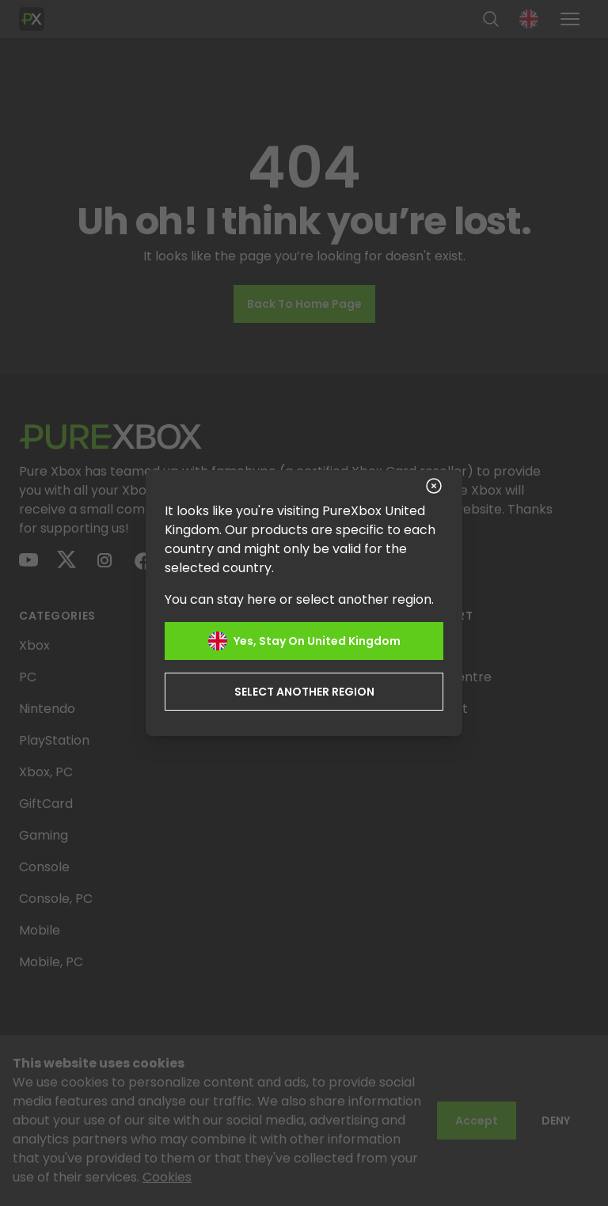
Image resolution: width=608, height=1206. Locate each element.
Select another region (304, 692)
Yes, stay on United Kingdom (304, 640)
